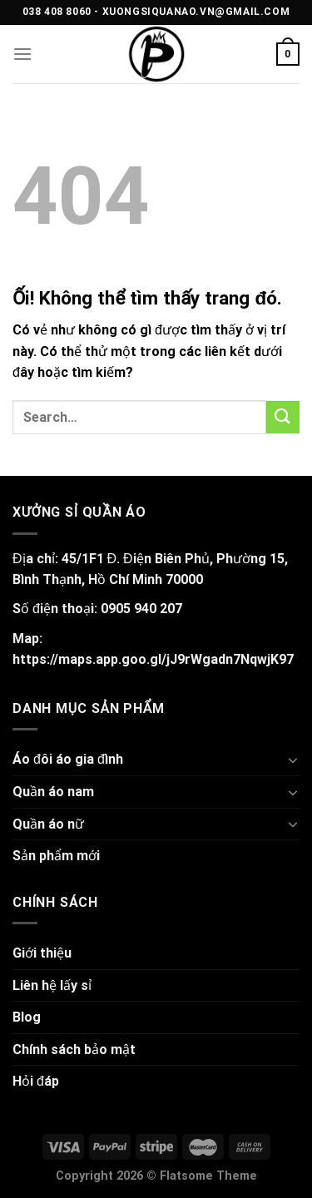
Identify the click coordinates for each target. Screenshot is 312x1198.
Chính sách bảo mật (74, 1049)
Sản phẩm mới (56, 856)
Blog (26, 1017)
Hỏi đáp (35, 1081)
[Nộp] (283, 417)
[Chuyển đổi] (293, 760)
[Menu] (22, 53)
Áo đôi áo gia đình (67, 759)
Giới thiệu (42, 953)
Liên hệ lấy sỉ (52, 985)
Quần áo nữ (48, 824)
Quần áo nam (53, 791)
